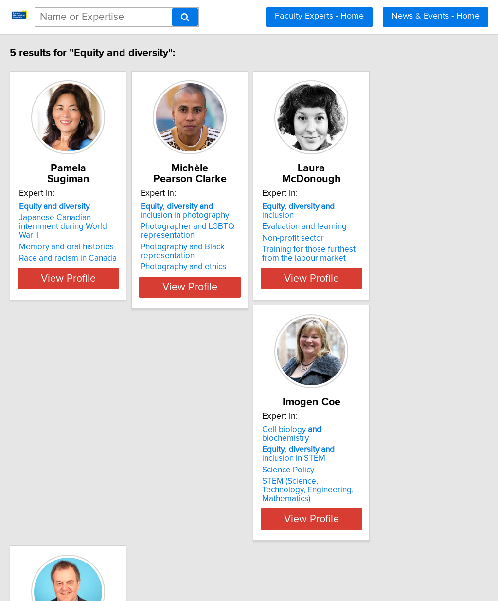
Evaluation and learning (373, 217)
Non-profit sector (362, 229)
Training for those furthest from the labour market (387, 245)
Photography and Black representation (227, 251)
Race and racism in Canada (88, 249)
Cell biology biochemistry (93, 449)
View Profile (100, 287)
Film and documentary (225, 500)
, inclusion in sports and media (242, 473)
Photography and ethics (228, 267)
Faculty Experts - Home (319, 16)
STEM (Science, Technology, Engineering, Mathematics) (90, 496)
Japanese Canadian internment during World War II (96, 222)
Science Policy (65, 480)
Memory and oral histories (86, 238)
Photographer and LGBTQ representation (232, 231)
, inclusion (384, 206)
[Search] (185, 17)
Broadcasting (209, 489)
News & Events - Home (435, 16)
